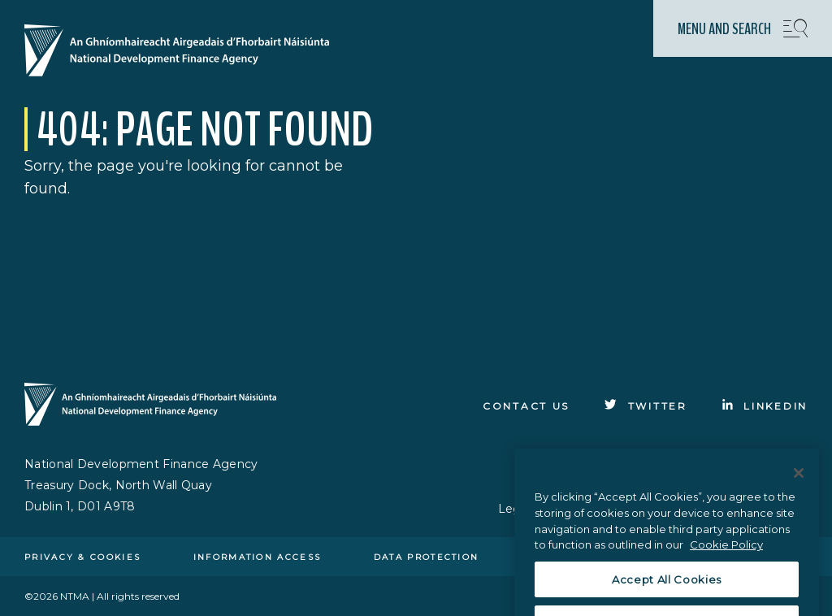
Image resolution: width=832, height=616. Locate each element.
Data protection (426, 557)
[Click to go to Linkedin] (765, 406)
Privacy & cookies (82, 557)
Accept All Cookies (667, 589)
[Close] (799, 483)
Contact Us (526, 406)
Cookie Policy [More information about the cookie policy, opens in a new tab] (726, 555)
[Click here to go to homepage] (183, 52)
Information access (257, 557)
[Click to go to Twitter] (645, 406)
